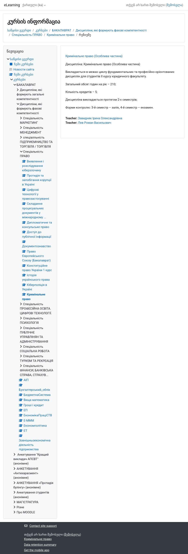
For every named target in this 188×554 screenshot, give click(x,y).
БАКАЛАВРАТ (61, 30)
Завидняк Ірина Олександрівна (100, 118)
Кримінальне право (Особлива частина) (94, 56)
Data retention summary (40, 545)
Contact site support (40, 526)
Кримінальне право (60, 35)
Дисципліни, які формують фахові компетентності (111, 30)
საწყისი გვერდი (19, 30)
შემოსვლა (174, 5)
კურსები (41, 30)
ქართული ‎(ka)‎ (32, 5)
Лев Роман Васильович (94, 123)
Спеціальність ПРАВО (27, 35)
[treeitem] (30, 286)
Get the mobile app (36, 550)
